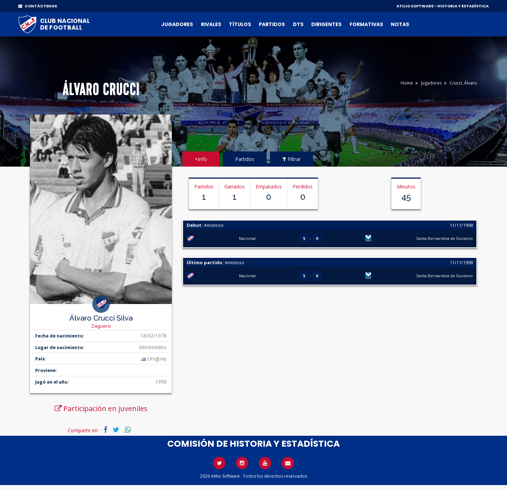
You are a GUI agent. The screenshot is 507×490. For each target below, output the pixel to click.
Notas (400, 24)
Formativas (366, 24)
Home (407, 83)
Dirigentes (326, 24)
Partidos (272, 24)
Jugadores (177, 24)
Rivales (211, 24)
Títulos (240, 24)
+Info (201, 159)
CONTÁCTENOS (37, 6)
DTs (298, 24)
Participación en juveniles (101, 408)
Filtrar (291, 159)
